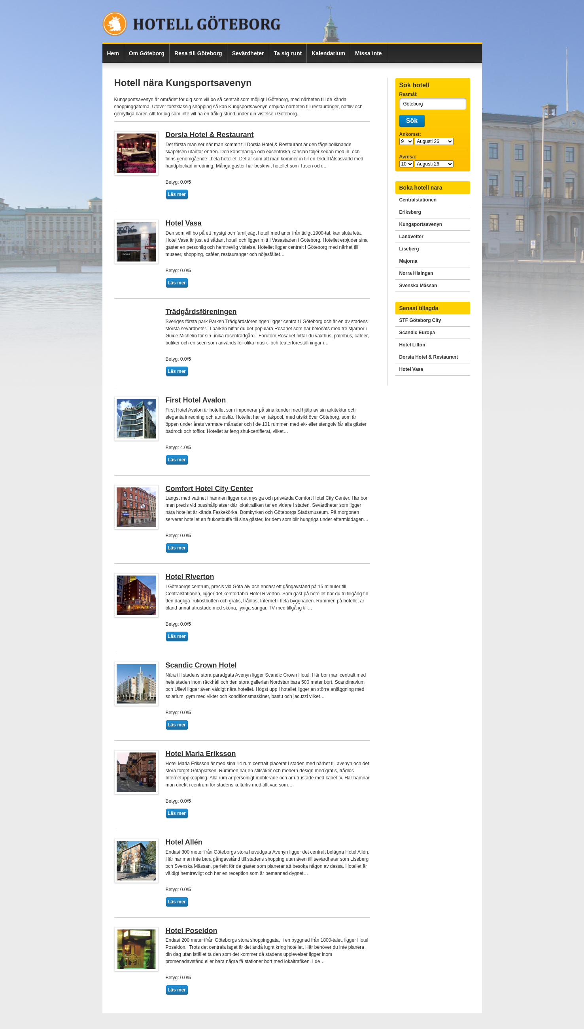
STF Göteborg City (420, 320)
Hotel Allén (184, 842)
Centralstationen (418, 200)
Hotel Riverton (190, 577)
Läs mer (177, 194)
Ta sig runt (288, 53)
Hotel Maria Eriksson (201, 754)
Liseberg (409, 249)
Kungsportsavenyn (420, 224)
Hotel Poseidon (191, 931)
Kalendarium (328, 53)
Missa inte (368, 53)
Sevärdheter (248, 53)
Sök (412, 120)
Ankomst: (410, 134)
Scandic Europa (417, 332)
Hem (113, 53)
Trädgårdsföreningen (201, 312)
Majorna (408, 261)
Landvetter (411, 236)
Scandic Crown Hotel (201, 665)
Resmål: (408, 94)
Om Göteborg (146, 53)
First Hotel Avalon (196, 400)
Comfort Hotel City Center (209, 489)
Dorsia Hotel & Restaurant (210, 135)
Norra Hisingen (416, 273)
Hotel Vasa (184, 223)
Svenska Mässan (418, 285)
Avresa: (408, 157)
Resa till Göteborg (198, 53)
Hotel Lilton (412, 345)
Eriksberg (410, 212)
